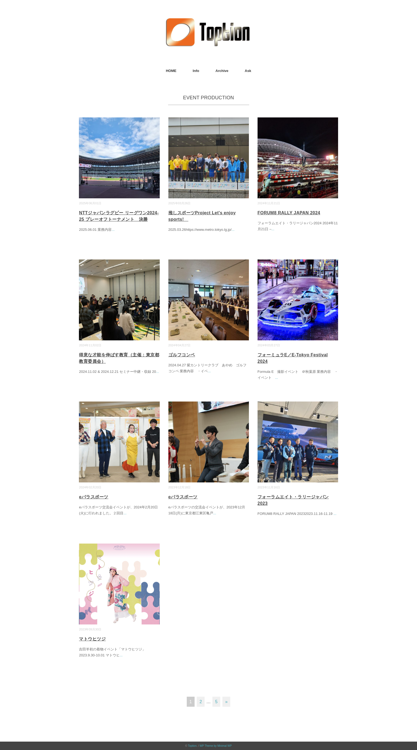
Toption (192, 745)
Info (196, 71)
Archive (221, 71)
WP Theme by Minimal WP (216, 745)
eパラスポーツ (93, 497)
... (113, 230)
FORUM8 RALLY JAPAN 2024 (289, 212)
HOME (171, 71)
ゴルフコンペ (181, 355)
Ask (248, 71)
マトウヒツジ (92, 639)
